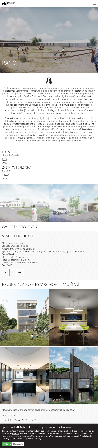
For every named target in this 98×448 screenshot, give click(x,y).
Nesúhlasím (18, 444)
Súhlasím (7, 444)
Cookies (15, 433)
